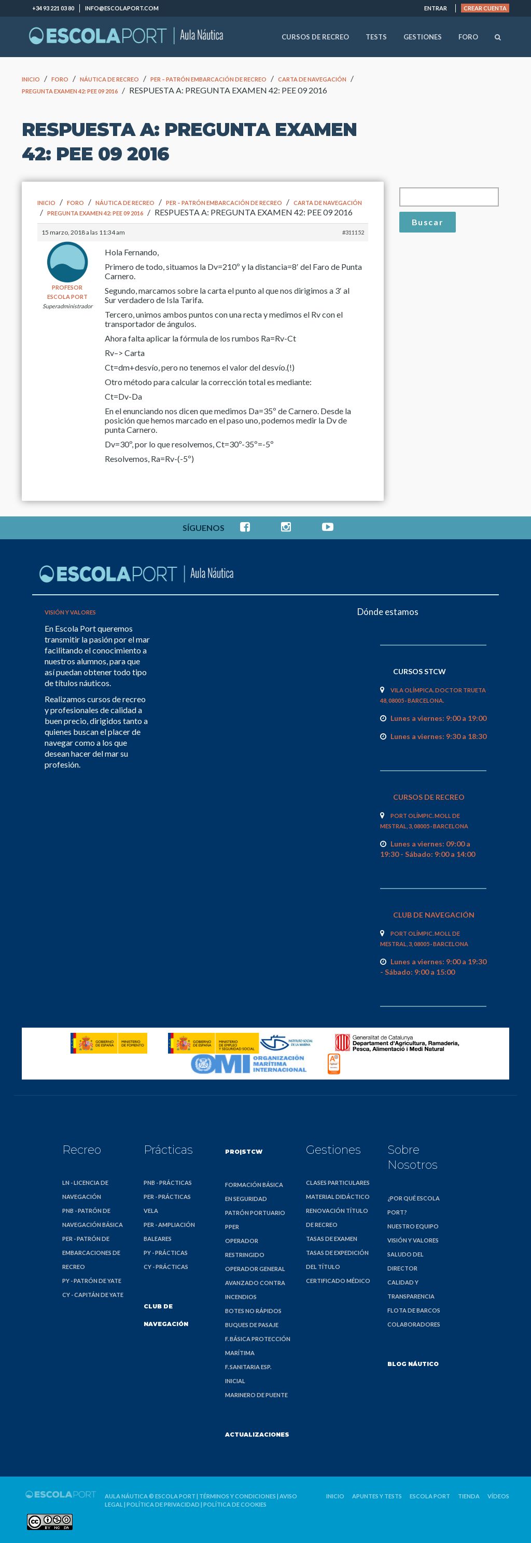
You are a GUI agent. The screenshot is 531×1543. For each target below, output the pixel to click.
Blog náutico (413, 1364)
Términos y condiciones (237, 1496)
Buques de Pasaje (251, 1324)
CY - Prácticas (166, 1266)
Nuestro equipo (413, 1226)
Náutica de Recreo (109, 79)
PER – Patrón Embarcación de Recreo (208, 79)
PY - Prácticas (166, 1252)
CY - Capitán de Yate (92, 1294)
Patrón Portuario (255, 1212)
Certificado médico (338, 1280)
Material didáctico (338, 1196)
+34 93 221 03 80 (53, 8)
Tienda (469, 1496)
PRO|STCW (243, 1151)
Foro (59, 79)
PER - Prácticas (167, 1196)
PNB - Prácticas (168, 1182)
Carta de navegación (312, 79)
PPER (232, 1226)
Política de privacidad (163, 1504)
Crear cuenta (485, 8)
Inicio (31, 79)
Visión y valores (70, 612)
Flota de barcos (413, 1310)
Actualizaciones (257, 1434)
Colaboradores (413, 1324)
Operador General (255, 1268)
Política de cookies (235, 1504)
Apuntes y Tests (377, 1496)
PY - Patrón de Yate (91, 1280)
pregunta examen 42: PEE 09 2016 (70, 91)
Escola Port (175, 1496)
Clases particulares (338, 1182)
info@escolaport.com (122, 8)
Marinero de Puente (256, 1394)
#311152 (353, 232)
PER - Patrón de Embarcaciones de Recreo (91, 1252)
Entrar (435, 8)
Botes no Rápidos (253, 1310)
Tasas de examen (331, 1238)
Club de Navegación (166, 1315)
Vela (151, 1210)
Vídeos (498, 1496)
